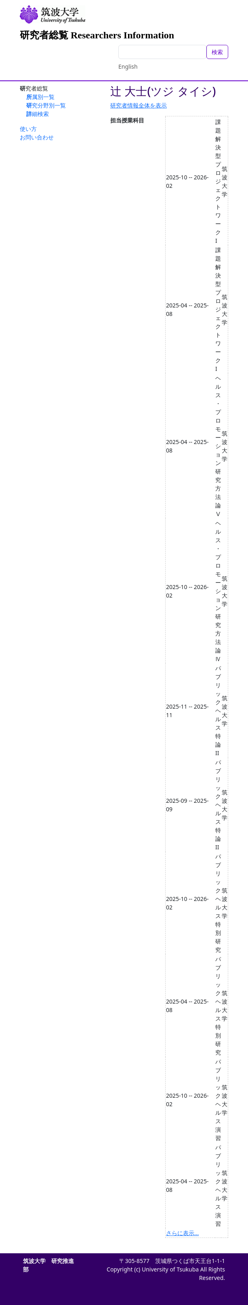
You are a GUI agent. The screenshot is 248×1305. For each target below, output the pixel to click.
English (128, 66)
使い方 (28, 129)
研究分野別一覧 (46, 105)
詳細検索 (37, 114)
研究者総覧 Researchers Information (97, 35)
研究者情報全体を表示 (138, 105)
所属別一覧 (40, 97)
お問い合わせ (37, 137)
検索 (217, 52)
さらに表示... (182, 1233)
